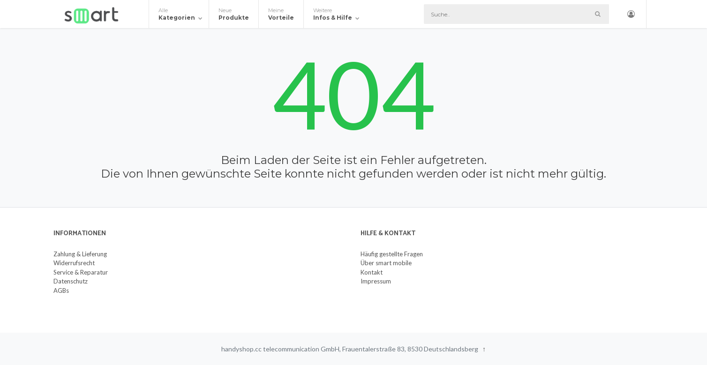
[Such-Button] (597, 14)
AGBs (61, 290)
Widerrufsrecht (74, 263)
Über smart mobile (386, 263)
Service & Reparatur (80, 272)
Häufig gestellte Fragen (392, 254)
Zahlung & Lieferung (80, 254)
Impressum (376, 281)
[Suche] (516, 14)
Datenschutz (70, 281)
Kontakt (372, 272)
